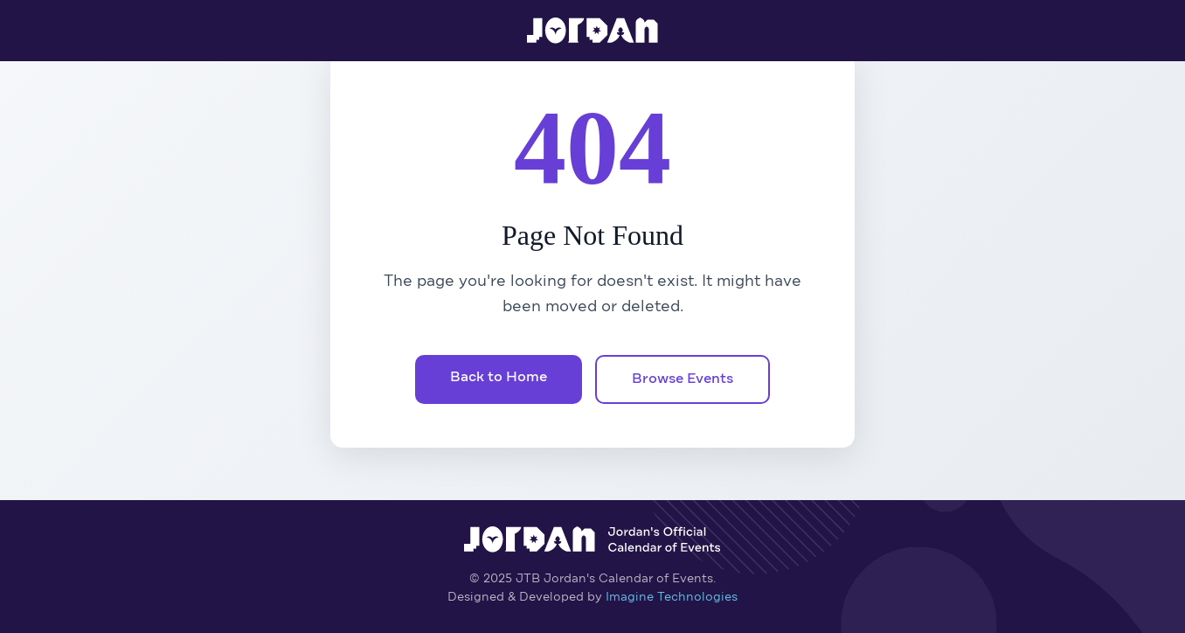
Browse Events (682, 379)
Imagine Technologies (672, 597)
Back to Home (498, 378)
